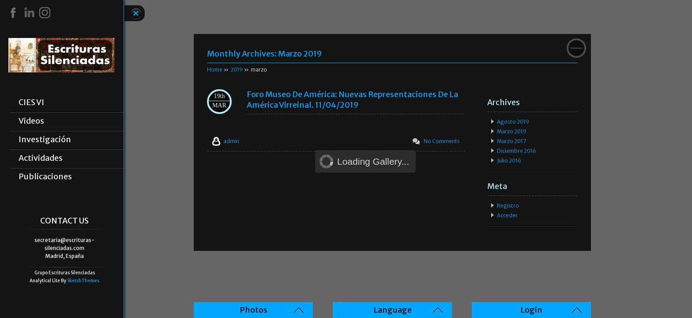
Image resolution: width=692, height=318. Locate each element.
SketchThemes (83, 281)
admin (231, 141)
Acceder (507, 215)
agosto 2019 (513, 121)
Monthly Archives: (264, 54)
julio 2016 (509, 160)
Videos (31, 121)
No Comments (442, 141)
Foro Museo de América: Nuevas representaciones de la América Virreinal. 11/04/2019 (352, 99)
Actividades (41, 158)
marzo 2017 (511, 141)
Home (214, 69)
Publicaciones (45, 177)
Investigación (45, 139)
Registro (508, 205)
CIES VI (31, 102)
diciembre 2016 (516, 151)
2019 (236, 69)
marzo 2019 (512, 131)
